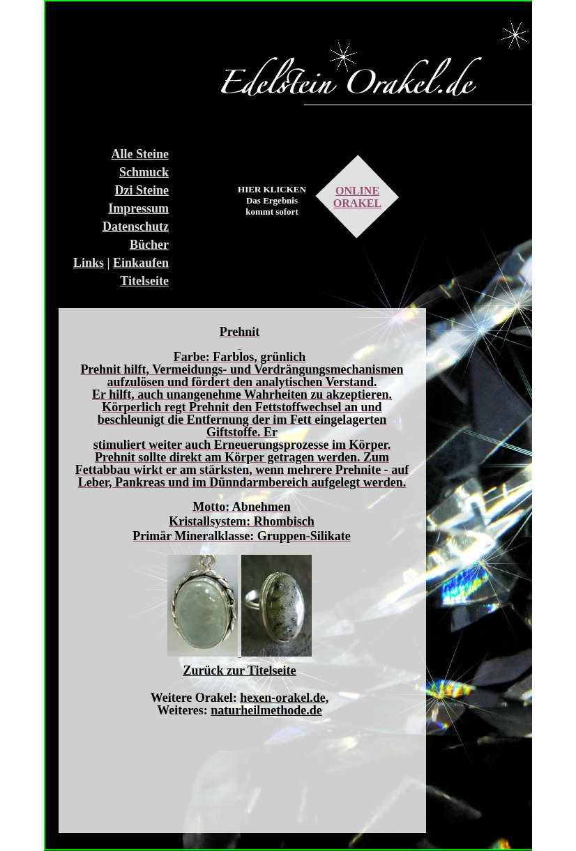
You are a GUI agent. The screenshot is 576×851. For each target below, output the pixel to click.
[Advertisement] (116, 69)
